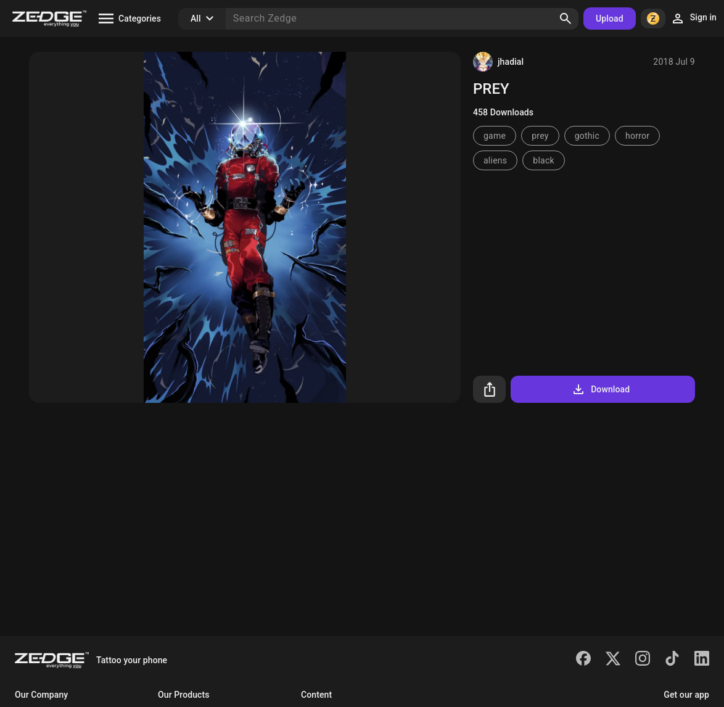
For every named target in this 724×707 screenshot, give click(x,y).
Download (600, 389)
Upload (609, 18)
